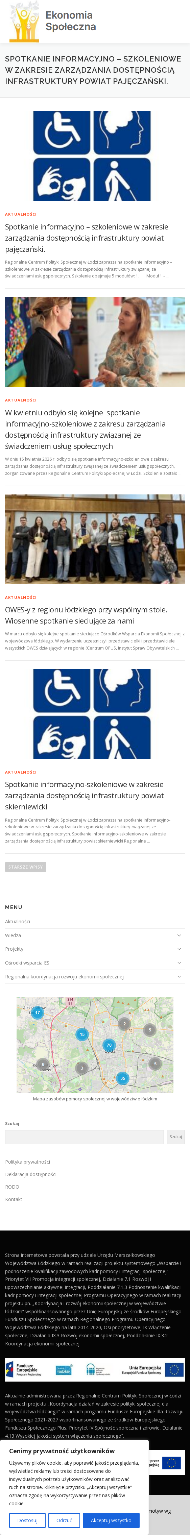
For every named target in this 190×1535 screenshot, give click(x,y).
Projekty (14, 949)
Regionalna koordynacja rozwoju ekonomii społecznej (64, 976)
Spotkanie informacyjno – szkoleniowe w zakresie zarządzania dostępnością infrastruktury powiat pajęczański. (86, 237)
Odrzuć (64, 1520)
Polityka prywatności (27, 1162)
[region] (74, 1487)
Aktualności (21, 214)
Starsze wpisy (25, 867)
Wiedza (13, 935)
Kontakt (13, 1199)
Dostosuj (27, 1520)
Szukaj (12, 1123)
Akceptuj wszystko (111, 1520)
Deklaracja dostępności (30, 1174)
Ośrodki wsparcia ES (27, 962)
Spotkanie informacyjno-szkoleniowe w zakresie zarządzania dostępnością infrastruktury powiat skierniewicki (84, 795)
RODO (12, 1187)
